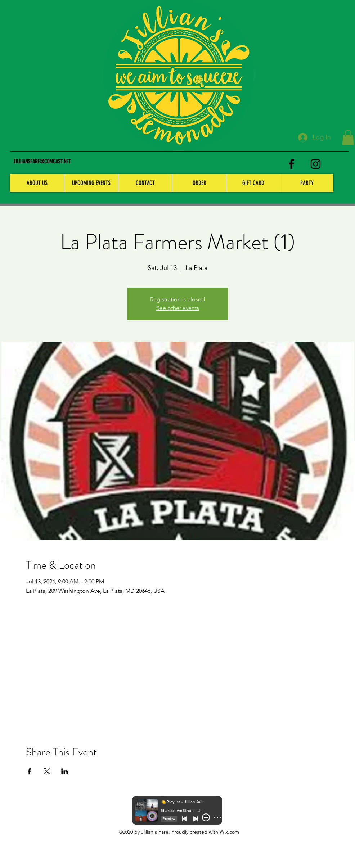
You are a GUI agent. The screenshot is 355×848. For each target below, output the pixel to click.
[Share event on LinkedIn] (64, 771)
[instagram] (315, 164)
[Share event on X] (47, 771)
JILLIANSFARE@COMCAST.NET (42, 161)
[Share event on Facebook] (29, 771)
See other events (177, 308)
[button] (348, 137)
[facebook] (291, 164)
